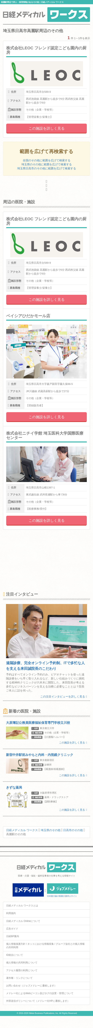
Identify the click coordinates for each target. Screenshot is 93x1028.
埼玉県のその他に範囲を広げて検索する (46, 164)
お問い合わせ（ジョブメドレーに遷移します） (31, 985)
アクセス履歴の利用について (21, 970)
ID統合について (14, 955)
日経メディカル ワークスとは (22, 905)
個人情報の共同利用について (21, 962)
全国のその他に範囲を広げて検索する (46, 160)
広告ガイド (12, 928)
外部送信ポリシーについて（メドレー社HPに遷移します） (38, 1001)
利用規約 (11, 913)
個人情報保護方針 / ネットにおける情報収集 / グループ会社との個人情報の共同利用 (45, 946)
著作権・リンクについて (19, 978)
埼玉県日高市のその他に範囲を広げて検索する (46, 168)
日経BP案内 (12, 936)
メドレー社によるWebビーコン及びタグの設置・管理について (39, 993)
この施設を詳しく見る (47, 128)
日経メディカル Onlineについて (23, 921)
